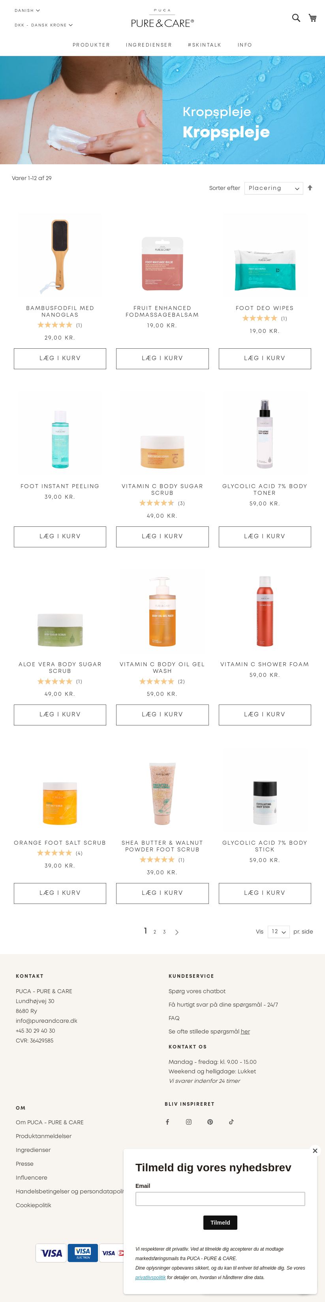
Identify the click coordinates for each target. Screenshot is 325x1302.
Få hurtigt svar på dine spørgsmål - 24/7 (223, 1005)
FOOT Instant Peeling (60, 486)
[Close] (315, 1151)
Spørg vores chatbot (197, 991)
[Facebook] (167, 1122)
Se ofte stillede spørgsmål (209, 1032)
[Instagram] (189, 1122)
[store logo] (162, 18)
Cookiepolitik (33, 1205)
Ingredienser (33, 1150)
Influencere (31, 1178)
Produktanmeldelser (43, 1136)
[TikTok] (231, 1122)
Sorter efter (224, 188)
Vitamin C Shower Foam (264, 664)
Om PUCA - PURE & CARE (50, 1122)
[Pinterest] (210, 1122)
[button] (24, 10)
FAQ (174, 1018)
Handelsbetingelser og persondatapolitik (72, 1191)
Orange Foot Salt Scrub (60, 843)
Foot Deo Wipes (265, 308)
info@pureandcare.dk (46, 1021)
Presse (25, 1164)
